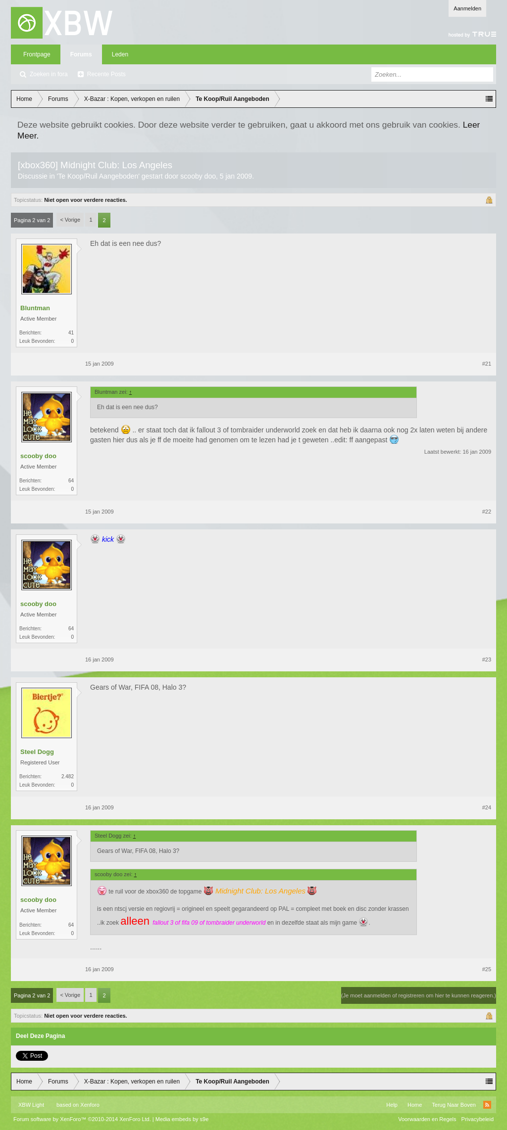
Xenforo (90, 1105)
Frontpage (37, 54)
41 (71, 332)
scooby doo (198, 176)
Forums (81, 54)
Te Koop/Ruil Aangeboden (98, 176)
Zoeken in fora (49, 74)
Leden (120, 54)
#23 (486, 659)
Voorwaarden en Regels (427, 1119)
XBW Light (31, 1105)
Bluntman (35, 308)
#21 (486, 364)
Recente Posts (106, 74)
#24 (486, 807)
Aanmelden (467, 8)
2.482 (67, 776)
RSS (487, 1105)
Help (392, 1105)
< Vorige (70, 220)
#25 (486, 969)
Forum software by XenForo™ (82, 1119)
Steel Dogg (37, 751)
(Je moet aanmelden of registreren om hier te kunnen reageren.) (418, 995)
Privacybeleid (477, 1119)
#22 (486, 512)
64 (71, 480)
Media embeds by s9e (182, 1119)
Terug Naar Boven (454, 1105)
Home (414, 1105)
